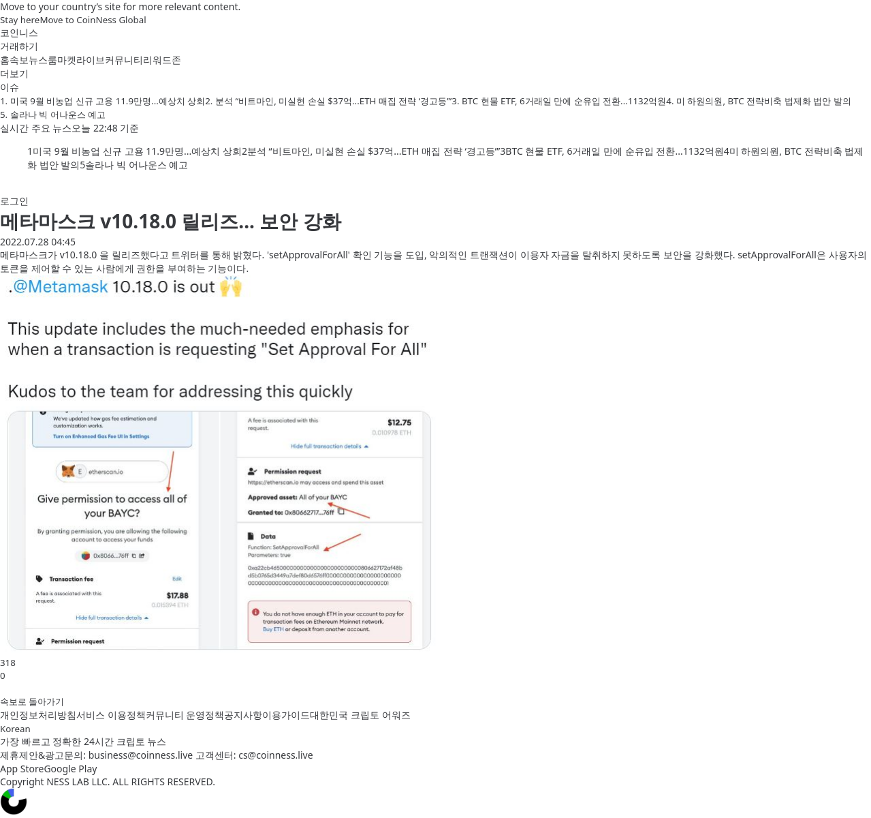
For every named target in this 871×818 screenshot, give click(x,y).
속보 (19, 59)
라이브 (90, 59)
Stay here (19, 20)
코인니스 (19, 32)
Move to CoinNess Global (92, 20)
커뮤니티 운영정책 (185, 714)
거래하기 (19, 46)
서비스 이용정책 (111, 714)
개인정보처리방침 (38, 714)
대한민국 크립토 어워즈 (360, 714)
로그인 (14, 200)
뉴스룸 (43, 59)
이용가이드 (286, 714)
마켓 (66, 59)
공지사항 (243, 714)
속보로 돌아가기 (32, 701)
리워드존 (162, 59)
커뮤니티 (124, 59)
